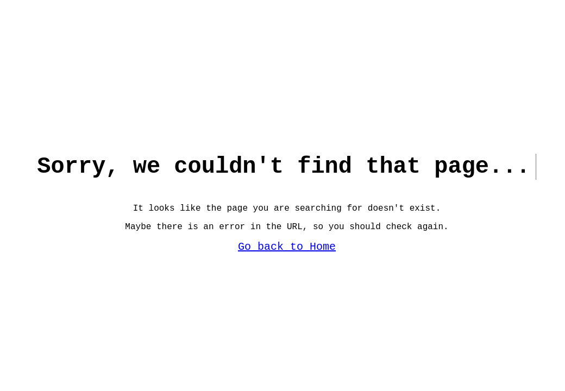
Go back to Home (287, 251)
